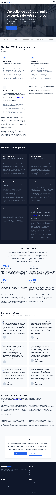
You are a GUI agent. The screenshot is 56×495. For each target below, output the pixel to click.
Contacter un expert (20, 453)
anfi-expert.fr (6, 74)
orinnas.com (43, 272)
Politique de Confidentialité (34, 484)
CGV (30, 486)
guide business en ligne (19, 97)
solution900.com (16, 217)
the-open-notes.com (50, 297)
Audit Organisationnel (5, 482)
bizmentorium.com (37, 409)
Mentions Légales (32, 482)
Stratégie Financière (5, 484)
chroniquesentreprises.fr (8, 350)
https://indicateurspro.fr (8, 194)
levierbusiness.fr (39, 70)
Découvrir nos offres (35, 453)
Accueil (30, 468)
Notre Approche (32, 472)
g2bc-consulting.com (12, 271)
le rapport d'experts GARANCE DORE (31, 253)
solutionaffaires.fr (9, 121)
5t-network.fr (44, 167)
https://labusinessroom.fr (36, 230)
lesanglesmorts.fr (6, 297)
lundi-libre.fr (8, 407)
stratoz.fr (41, 86)
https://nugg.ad (17, 399)
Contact (30, 474)
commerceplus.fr (17, 166)
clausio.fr (34, 448)
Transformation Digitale (5, 486)
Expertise (31, 470)
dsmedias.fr (5, 108)
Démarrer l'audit (12, 28)
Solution (6, 2)
